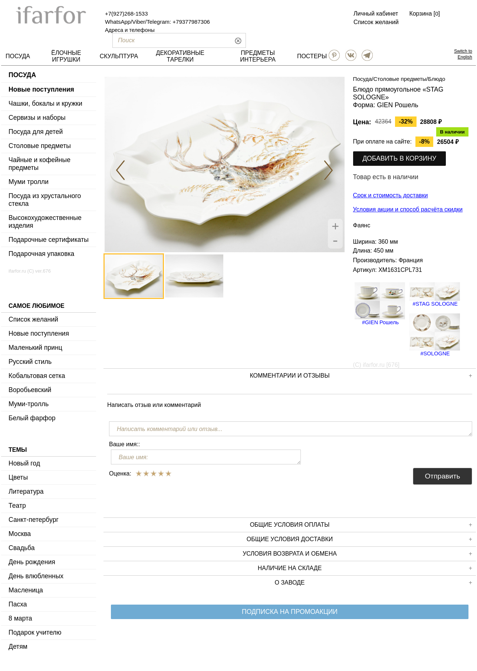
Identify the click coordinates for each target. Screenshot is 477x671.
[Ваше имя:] (206, 457)
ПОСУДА (18, 56)
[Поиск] (166, 40)
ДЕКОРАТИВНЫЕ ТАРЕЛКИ (180, 56)
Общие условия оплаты (361, 525)
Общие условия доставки (359, 539)
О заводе (373, 582)
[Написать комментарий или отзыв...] (290, 428)
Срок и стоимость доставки (390, 195)
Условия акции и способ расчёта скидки (408, 209)
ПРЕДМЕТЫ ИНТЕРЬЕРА (258, 56)
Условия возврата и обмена (357, 553)
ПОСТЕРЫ (312, 56)
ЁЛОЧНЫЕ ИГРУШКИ (66, 56)
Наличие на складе (365, 568)
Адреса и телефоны (130, 30)
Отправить (442, 476)
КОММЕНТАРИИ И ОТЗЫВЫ (361, 375)
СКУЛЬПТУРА (119, 56)
